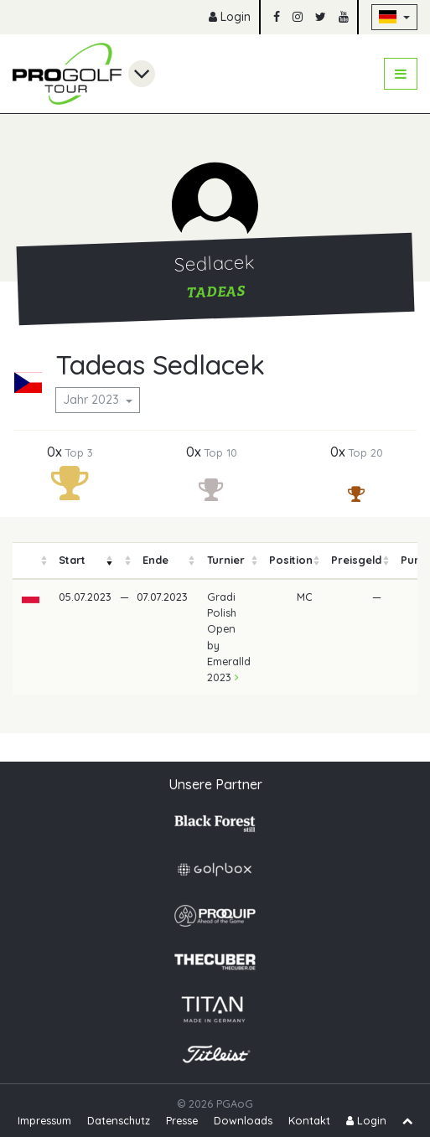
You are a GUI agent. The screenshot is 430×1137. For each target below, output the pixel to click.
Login (230, 16)
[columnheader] (31, 561)
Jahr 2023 (92, 399)
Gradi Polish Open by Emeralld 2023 (229, 637)
